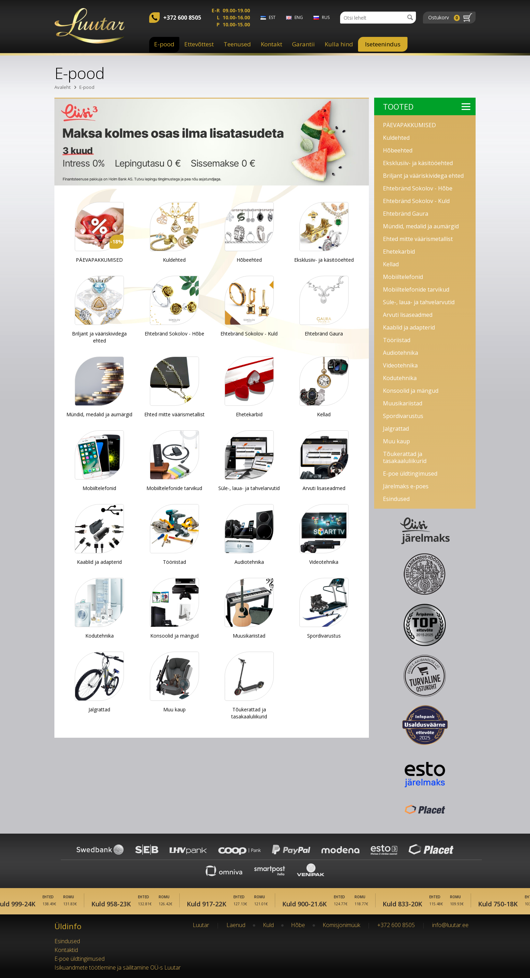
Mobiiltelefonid (403, 277)
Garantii (303, 44)
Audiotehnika (400, 353)
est (272, 17)
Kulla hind (339, 44)
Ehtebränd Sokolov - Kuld (416, 201)
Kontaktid (66, 949)
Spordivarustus (403, 416)
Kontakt (271, 44)
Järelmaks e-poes (406, 486)
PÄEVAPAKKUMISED (409, 125)
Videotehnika (400, 365)
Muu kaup (396, 441)
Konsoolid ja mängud (410, 391)
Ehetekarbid (399, 251)
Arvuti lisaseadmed (407, 315)
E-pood (164, 44)
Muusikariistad (402, 403)
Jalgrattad (396, 428)
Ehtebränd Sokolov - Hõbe (417, 188)
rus (326, 17)
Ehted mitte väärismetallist (418, 239)
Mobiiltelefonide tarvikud (416, 289)
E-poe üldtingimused (410, 473)
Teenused (237, 44)
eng (298, 17)
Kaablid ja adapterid (409, 327)
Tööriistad (396, 340)
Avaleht (62, 87)
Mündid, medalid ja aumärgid (421, 226)
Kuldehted (396, 138)
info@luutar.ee (450, 925)
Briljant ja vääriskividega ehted (423, 176)
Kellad (391, 264)
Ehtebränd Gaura (405, 213)
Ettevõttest (199, 44)
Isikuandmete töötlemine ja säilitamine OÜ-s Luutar (117, 967)
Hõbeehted (397, 150)
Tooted (426, 106)
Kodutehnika (400, 378)
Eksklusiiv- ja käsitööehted (418, 163)
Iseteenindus (382, 44)
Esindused (396, 499)
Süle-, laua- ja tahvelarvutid (419, 302)
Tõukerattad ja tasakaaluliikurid (404, 457)
